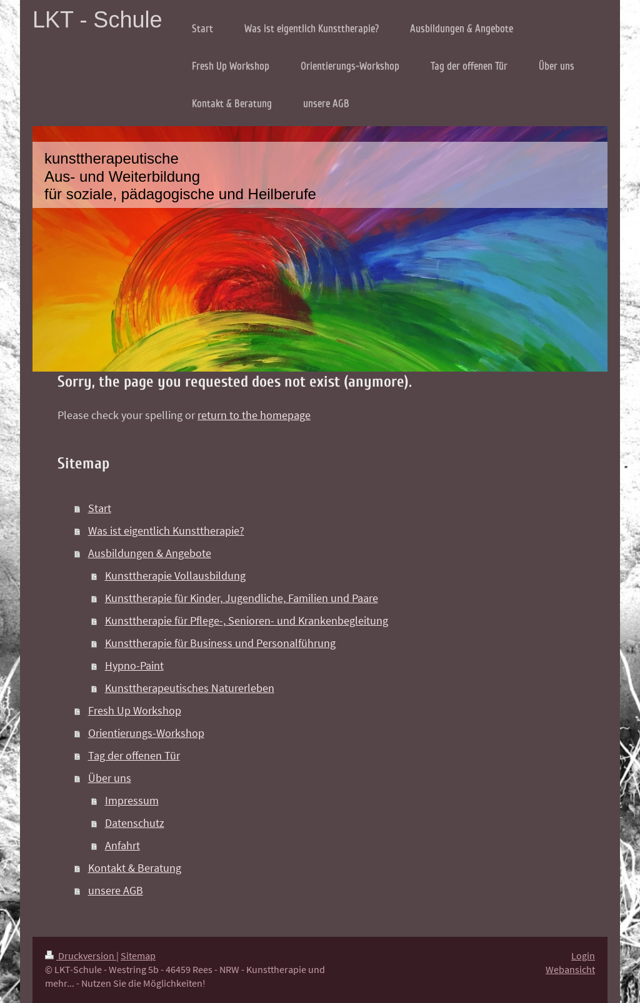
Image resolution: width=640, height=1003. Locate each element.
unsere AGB (115, 890)
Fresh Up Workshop (134, 710)
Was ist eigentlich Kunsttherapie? (166, 530)
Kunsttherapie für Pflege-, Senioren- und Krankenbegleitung (246, 620)
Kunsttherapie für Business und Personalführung (220, 643)
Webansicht (570, 970)
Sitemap (138, 956)
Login (583, 956)
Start (99, 508)
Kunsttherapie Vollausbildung (175, 575)
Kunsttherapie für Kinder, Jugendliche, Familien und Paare (241, 598)
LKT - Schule (97, 19)
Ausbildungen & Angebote (149, 553)
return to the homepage (254, 415)
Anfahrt (122, 845)
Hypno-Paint (134, 665)
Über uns (109, 778)
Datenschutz (134, 823)
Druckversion (80, 956)
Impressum (132, 800)
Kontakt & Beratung (134, 868)
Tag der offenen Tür (134, 755)
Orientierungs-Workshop (146, 733)
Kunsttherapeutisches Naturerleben (189, 688)
